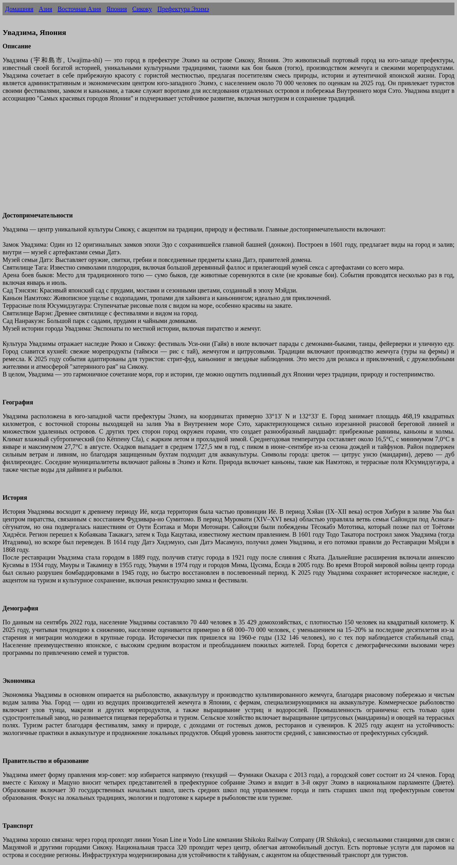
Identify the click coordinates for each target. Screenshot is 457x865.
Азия (45, 8)
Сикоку (142, 8)
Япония (116, 8)
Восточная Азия (79, 8)
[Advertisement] (193, 160)
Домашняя (19, 8)
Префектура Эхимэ (183, 8)
